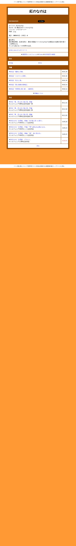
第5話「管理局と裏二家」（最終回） (22, 89)
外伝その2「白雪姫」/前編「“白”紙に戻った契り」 (26, 121)
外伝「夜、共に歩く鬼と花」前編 (21, 102)
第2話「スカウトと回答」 (18, 76)
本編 (11, 63)
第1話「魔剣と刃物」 (17, 71)
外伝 (40, 63)
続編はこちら (38, 93)
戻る (38, 146)
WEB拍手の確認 (50, 54)
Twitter (41, 54)
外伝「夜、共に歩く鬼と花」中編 (21, 108)
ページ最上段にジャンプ (21, 166)
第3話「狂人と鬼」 (16, 80)
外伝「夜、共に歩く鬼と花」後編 (21, 114)
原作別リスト (32, 2)
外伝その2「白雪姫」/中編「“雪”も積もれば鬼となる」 (28, 127)
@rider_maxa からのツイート (18, 50)
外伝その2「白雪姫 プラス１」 (20, 139)
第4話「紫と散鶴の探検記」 (19, 84)
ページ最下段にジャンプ (21, 2)
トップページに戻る (58, 2)
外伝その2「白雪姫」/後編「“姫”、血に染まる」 (26, 133)
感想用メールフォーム (29, 54)
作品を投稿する (41, 2)
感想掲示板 (49, 2)
